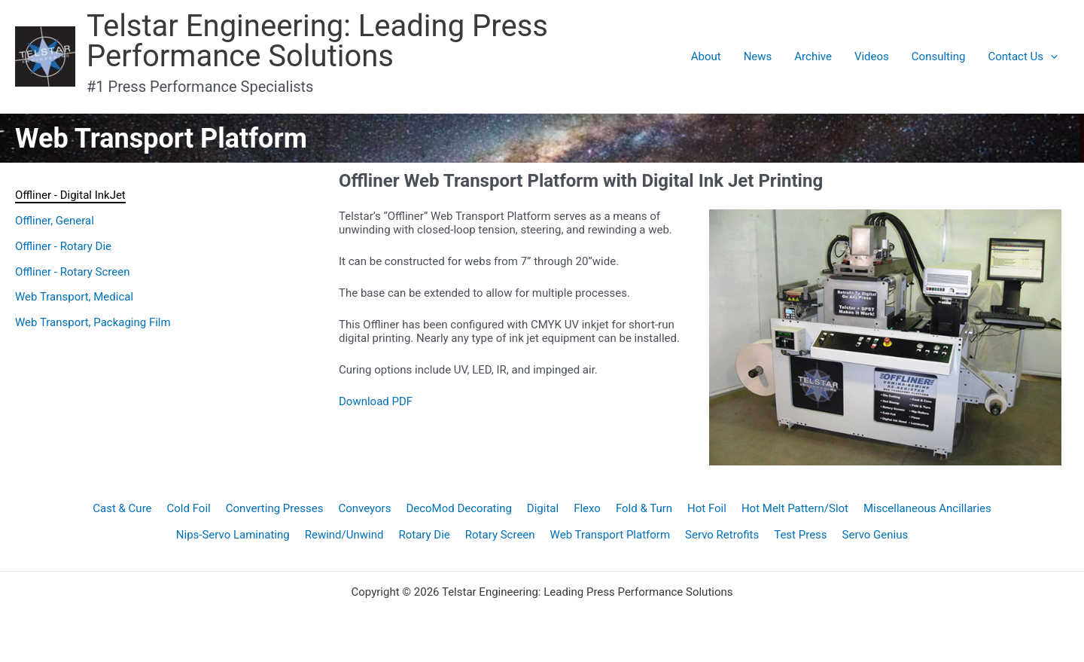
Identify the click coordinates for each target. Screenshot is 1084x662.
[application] (1050, 56)
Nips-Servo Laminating (233, 534)
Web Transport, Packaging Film (93, 322)
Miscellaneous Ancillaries (927, 508)
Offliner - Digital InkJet (70, 195)
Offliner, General (54, 220)
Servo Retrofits (722, 534)
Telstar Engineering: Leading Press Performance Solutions (317, 41)
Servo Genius (875, 534)
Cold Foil (189, 508)
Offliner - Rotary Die (63, 246)
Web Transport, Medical (74, 297)
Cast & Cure (122, 508)
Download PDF (376, 401)
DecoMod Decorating (458, 508)
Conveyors (364, 508)
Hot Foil (706, 508)
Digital (543, 508)
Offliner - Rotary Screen (72, 272)
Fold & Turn (644, 508)
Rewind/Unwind (344, 534)
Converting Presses (275, 508)
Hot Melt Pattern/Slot (794, 508)
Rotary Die (423, 534)
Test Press (800, 534)
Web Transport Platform (610, 534)
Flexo (587, 508)
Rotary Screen (500, 534)
